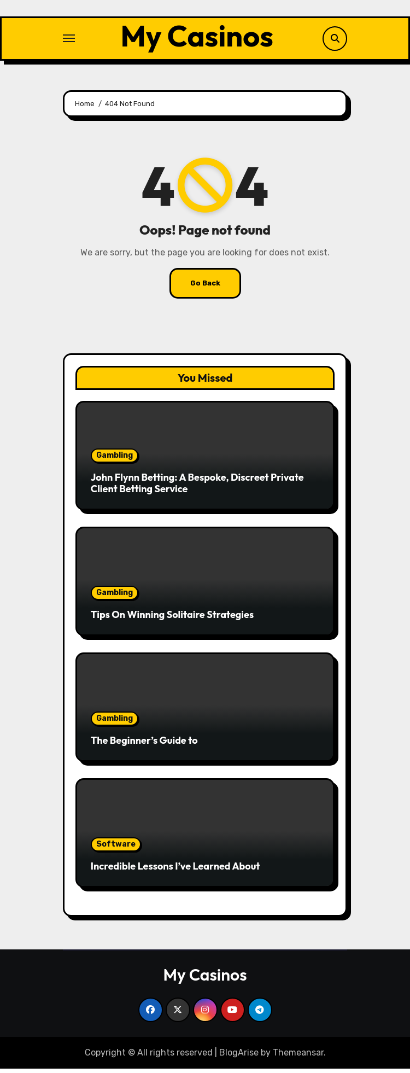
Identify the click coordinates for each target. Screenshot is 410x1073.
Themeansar (298, 1056)
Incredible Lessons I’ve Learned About (175, 870)
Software (116, 848)
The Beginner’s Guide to (144, 744)
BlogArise (239, 1056)
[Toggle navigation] (69, 40)
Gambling (114, 459)
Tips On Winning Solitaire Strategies (172, 619)
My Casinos (197, 38)
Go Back (205, 287)
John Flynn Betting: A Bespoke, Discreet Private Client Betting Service (197, 487)
